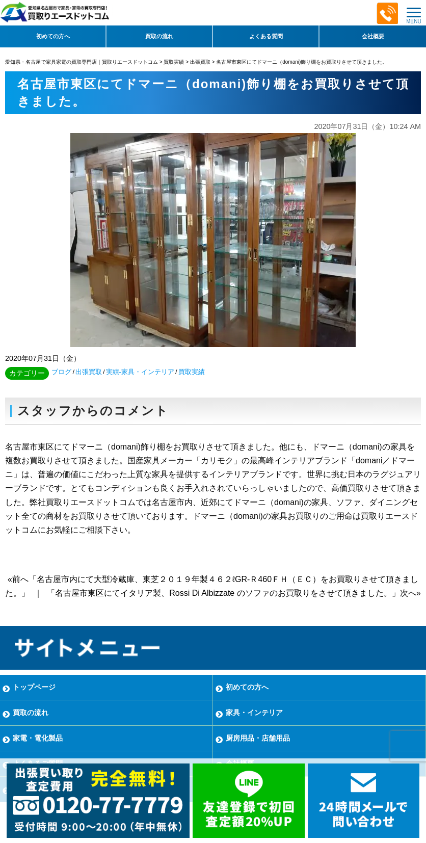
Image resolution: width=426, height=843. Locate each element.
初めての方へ (53, 36)
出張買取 (88, 372)
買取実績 (191, 372)
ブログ (61, 372)
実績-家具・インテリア (140, 372)
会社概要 (373, 36)
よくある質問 (266, 36)
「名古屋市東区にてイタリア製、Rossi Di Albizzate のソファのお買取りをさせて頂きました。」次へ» (233, 593)
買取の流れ (159, 36)
